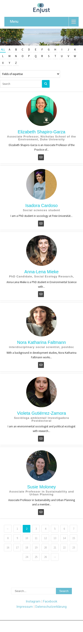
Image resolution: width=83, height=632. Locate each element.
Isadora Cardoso (41, 205)
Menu (14, 21)
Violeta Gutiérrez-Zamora (41, 413)
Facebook (50, 601)
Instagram (33, 601)
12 (45, 538)
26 (45, 557)
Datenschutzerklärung (51, 607)
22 (64, 547)
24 (26, 557)
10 (26, 538)
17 (17, 547)
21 (55, 547)
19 (36, 547)
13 (55, 538)
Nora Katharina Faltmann (41, 342)
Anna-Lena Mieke (41, 271)
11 (36, 538)
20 (45, 547)
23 (73, 547)
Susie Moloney (41, 486)
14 (64, 538)
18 (26, 547)
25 (36, 557)
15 (73, 538)
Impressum (24, 607)
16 (8, 547)
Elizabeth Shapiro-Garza (41, 131)
